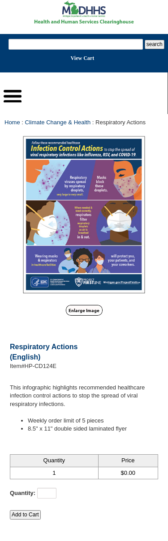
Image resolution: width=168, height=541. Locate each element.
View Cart (83, 58)
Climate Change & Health (58, 122)
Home (12, 122)
